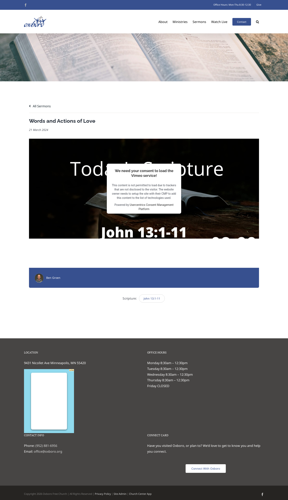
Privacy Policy (103, 494)
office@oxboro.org (48, 451)
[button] (257, 21)
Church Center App (140, 494)
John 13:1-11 (152, 298)
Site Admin (120, 494)
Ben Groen (53, 278)
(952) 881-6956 (46, 445)
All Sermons (40, 106)
